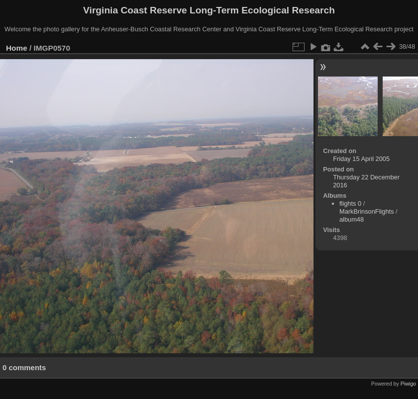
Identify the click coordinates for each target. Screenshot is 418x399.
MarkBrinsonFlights (366, 211)
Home (16, 48)
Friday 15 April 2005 (361, 158)
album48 (351, 219)
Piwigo (408, 384)
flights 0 (350, 203)
